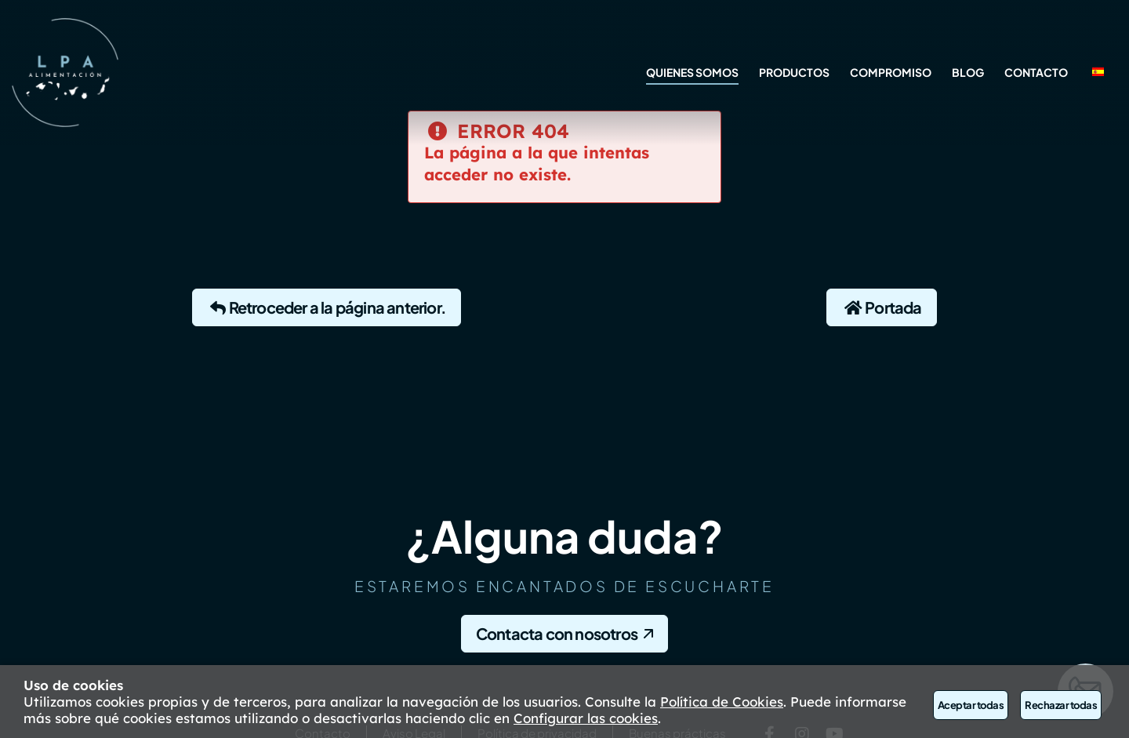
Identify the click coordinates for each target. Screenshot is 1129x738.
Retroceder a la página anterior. (326, 307)
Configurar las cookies (586, 718)
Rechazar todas (1061, 705)
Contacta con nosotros (556, 633)
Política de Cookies (721, 701)
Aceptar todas (971, 705)
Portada (881, 307)
